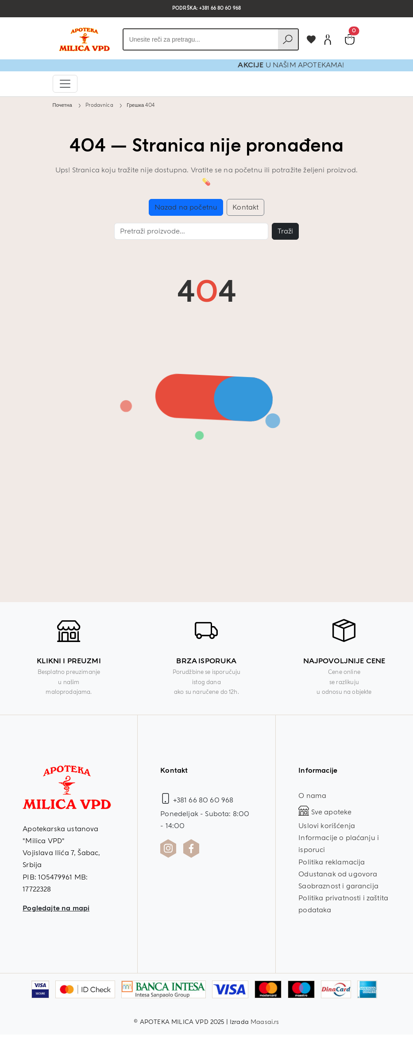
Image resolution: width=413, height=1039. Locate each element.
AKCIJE (283, 65)
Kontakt (245, 207)
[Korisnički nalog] (328, 39)
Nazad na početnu (186, 207)
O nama (312, 795)
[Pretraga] (191, 231)
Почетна (62, 105)
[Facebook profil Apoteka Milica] (191, 848)
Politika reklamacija (331, 862)
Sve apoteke (324, 812)
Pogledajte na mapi (56, 908)
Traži (285, 231)
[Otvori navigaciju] (65, 84)
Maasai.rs (265, 1022)
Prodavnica (99, 105)
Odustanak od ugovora (337, 874)
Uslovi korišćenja (326, 825)
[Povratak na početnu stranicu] (84, 39)
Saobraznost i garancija (338, 886)
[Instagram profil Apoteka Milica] (168, 848)
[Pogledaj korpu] (350, 39)
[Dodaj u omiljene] (311, 39)
